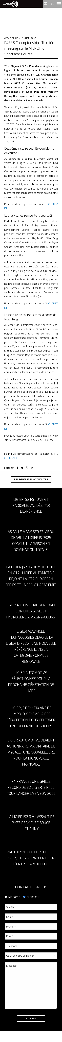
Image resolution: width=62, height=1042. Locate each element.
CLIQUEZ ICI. (10, 458)
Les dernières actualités (31, 479)
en (52, 4)
